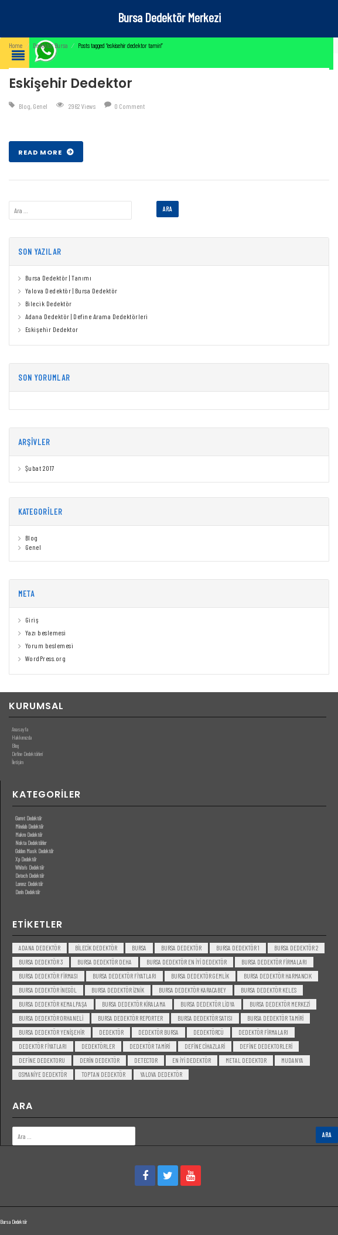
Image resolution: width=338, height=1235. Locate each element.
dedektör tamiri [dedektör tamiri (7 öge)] (149, 1046)
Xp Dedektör (25, 859)
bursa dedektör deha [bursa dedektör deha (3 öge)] (104, 962)
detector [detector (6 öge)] (146, 1060)
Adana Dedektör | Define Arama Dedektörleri (86, 316)
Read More (41, 152)
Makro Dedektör (28, 834)
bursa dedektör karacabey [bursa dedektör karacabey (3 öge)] (192, 990)
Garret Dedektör (28, 818)
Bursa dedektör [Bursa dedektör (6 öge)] (181, 948)
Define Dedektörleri (27, 754)
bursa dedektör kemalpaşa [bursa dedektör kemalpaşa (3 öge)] (53, 1004)
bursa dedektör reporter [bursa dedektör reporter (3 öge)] (130, 1018)
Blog (24, 106)
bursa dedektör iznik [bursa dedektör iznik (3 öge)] (117, 990)
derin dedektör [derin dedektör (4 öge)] (100, 1060)
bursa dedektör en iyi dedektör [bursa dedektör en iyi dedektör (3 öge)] (186, 962)
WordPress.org (45, 658)
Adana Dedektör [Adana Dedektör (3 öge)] (39, 948)
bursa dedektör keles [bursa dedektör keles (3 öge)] (268, 990)
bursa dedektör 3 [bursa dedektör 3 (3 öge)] (41, 962)
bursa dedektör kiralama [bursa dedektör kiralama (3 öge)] (134, 1004)
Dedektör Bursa (50, 45)
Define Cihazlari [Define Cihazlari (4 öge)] (205, 1046)
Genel (40, 106)
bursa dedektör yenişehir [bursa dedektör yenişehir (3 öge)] (51, 1032)
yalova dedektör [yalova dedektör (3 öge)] (161, 1074)
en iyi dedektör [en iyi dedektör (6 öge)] (191, 1060)
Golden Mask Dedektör (34, 851)
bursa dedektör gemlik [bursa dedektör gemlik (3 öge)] (200, 976)
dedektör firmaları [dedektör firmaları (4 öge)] (263, 1032)
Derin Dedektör (27, 892)
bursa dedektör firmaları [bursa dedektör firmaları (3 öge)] (274, 962)
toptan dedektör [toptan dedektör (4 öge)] (103, 1074)
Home (15, 45)
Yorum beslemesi (49, 645)
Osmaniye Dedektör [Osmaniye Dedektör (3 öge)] (43, 1074)
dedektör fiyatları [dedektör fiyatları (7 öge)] (43, 1046)
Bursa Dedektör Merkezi (169, 17)
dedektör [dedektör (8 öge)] (111, 1032)
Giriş (32, 619)
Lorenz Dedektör (29, 884)
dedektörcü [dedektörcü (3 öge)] (208, 1032)
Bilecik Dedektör (48, 303)
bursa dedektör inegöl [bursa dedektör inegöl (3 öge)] (48, 990)
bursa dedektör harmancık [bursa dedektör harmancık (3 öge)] (278, 976)
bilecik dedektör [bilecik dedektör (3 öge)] (96, 948)
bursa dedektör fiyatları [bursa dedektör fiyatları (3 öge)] (124, 976)
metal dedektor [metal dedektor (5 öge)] (246, 1060)
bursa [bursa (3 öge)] (139, 948)
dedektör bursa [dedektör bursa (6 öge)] (158, 1032)
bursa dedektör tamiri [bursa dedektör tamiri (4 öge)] (275, 1018)
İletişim (17, 762)
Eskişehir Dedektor (70, 83)
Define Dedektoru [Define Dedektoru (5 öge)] (42, 1060)
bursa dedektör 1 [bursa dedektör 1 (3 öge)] (238, 948)
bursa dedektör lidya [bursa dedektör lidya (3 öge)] (207, 1004)
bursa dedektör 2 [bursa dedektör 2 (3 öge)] (296, 948)
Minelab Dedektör (29, 826)
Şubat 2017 (39, 468)
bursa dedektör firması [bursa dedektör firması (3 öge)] (48, 976)
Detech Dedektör (29, 875)
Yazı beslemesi (45, 632)
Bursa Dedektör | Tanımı (58, 277)
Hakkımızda (22, 737)
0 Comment (129, 106)
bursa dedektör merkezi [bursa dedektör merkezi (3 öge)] (280, 1004)
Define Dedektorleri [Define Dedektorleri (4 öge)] (266, 1046)
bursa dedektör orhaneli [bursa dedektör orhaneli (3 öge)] (51, 1018)
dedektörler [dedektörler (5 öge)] (98, 1046)
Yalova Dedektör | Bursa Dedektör (71, 290)
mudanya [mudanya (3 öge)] (292, 1060)
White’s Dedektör (29, 867)
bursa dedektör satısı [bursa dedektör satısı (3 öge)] (205, 1018)
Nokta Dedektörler (30, 843)
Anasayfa (20, 729)
